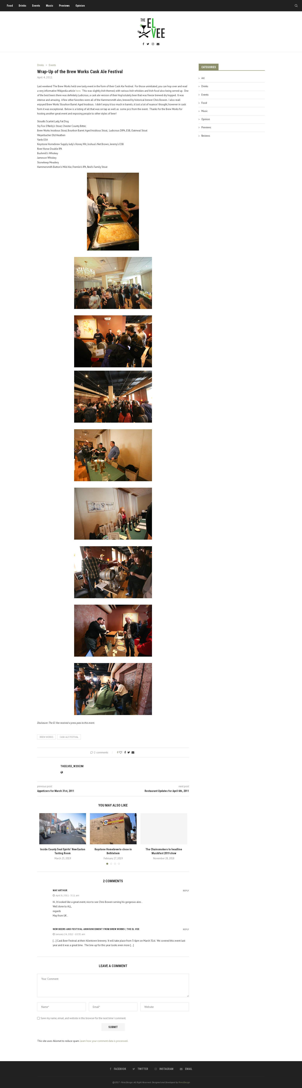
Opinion (80, 5)
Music (49, 5)
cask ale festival (69, 737)
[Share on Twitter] (128, 752)
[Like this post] (120, 752)
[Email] (158, 44)
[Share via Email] (133, 752)
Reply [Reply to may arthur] (186, 891)
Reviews (205, 135)
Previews (64, 5)
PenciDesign (184, 1082)
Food (10, 5)
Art (203, 78)
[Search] (296, 5)
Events (36, 5)
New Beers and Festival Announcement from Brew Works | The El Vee (96, 929)
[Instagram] (153, 44)
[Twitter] (148, 44)
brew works (46, 737)
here (78, 90)
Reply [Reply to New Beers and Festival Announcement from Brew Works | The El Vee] (186, 929)
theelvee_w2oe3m (72, 766)
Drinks (22, 5)
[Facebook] (143, 44)
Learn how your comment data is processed (103, 1041)
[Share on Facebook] (125, 752)
